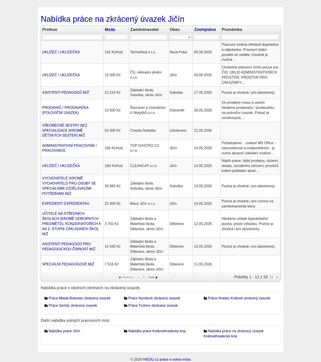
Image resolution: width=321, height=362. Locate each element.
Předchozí (126, 277)
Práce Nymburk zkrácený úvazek (154, 298)
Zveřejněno (205, 29)
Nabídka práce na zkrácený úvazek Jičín (112, 19)
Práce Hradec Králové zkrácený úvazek (239, 298)
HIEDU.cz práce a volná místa (166, 359)
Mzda (110, 29)
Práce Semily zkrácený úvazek (73, 305)
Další (153, 277)
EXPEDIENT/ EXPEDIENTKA (65, 203)
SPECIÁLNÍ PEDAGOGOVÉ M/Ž (68, 264)
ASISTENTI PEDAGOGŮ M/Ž (65, 92)
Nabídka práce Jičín (64, 331)
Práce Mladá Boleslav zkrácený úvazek (79, 298)
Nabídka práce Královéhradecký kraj (157, 331)
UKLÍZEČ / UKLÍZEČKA (61, 52)
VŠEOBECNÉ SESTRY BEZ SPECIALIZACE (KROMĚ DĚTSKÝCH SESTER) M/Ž (64, 130)
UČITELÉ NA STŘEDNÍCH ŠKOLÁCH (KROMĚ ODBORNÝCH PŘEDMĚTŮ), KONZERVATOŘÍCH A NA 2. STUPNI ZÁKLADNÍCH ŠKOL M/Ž (71, 224)
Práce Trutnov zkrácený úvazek (153, 305)
